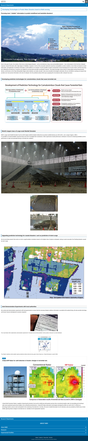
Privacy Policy (46, 437)
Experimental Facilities (7, 432)
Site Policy (51, 437)
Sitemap (36, 437)
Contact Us (41, 437)
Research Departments (44, 5)
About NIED (4, 427)
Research (3, 430)
